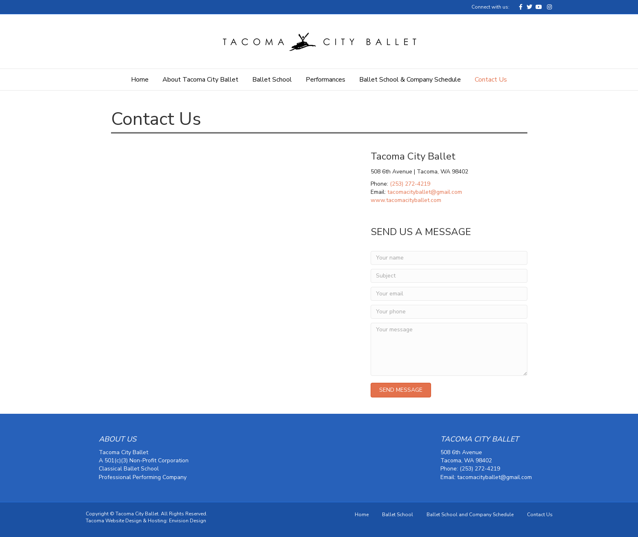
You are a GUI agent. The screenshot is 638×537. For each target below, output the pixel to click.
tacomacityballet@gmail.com (424, 192)
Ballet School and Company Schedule (470, 514)
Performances (325, 79)
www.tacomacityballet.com (406, 200)
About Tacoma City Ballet (200, 79)
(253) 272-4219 (410, 184)
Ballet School (272, 79)
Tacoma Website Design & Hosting (126, 520)
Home (140, 79)
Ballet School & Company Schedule (410, 79)
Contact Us (491, 79)
